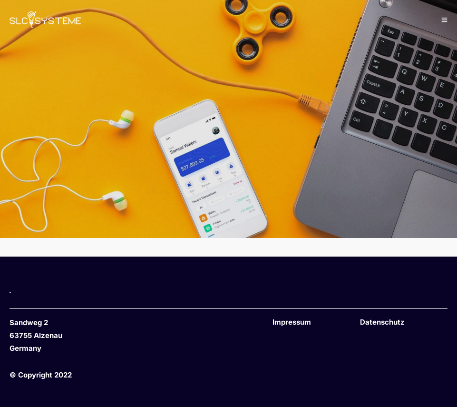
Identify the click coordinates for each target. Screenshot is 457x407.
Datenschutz (382, 322)
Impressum (291, 322)
